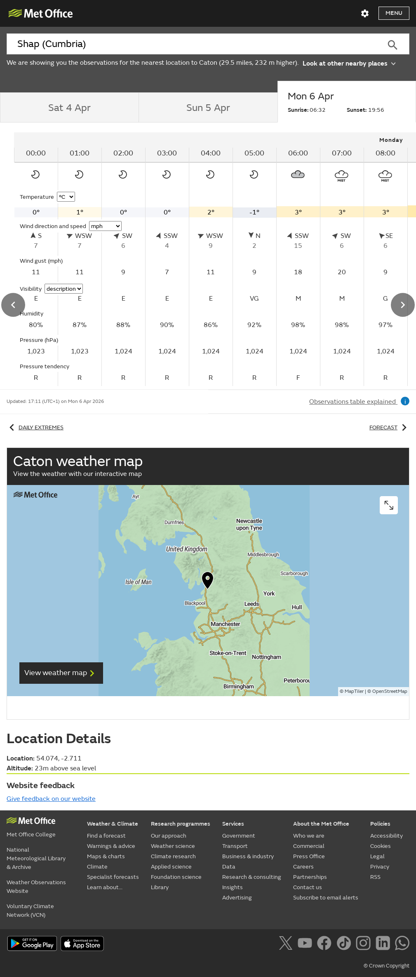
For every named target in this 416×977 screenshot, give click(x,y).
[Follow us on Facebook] (326, 944)
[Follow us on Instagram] (365, 944)
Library (160, 887)
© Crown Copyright (386, 966)
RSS (375, 876)
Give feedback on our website (51, 799)
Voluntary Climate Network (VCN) (30, 910)
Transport (235, 846)
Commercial (308, 846)
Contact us (307, 887)
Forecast (389, 427)
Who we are (308, 835)
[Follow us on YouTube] (306, 944)
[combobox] (191, 44)
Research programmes (180, 823)
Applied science (171, 866)
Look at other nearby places (349, 63)
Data (228, 866)
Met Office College (31, 834)
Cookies (380, 846)
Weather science (173, 846)
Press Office (309, 856)
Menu (393, 12)
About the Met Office (321, 823)
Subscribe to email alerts (325, 897)
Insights (232, 887)
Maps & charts (106, 856)
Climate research (173, 856)
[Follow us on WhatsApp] (402, 944)
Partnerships (310, 876)
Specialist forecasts (113, 876)
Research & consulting (251, 876)
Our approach (168, 835)
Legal (377, 856)
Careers (303, 866)
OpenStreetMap (389, 691)
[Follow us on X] (287, 944)
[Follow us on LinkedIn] (384, 944)
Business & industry (248, 856)
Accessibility (386, 835)
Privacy (379, 866)
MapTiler (354, 691)
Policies (380, 823)
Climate (97, 866)
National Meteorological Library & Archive (36, 858)
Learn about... (104, 887)
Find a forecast (106, 835)
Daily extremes (35, 427)
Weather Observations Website (36, 887)
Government (238, 835)
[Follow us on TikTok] (345, 944)
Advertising (237, 897)
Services (233, 823)
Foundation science (176, 876)
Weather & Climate (112, 823)
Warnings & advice (111, 846)
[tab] (69, 107)
